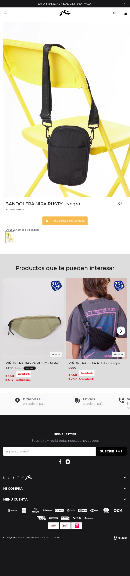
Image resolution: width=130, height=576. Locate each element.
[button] (122, 331)
